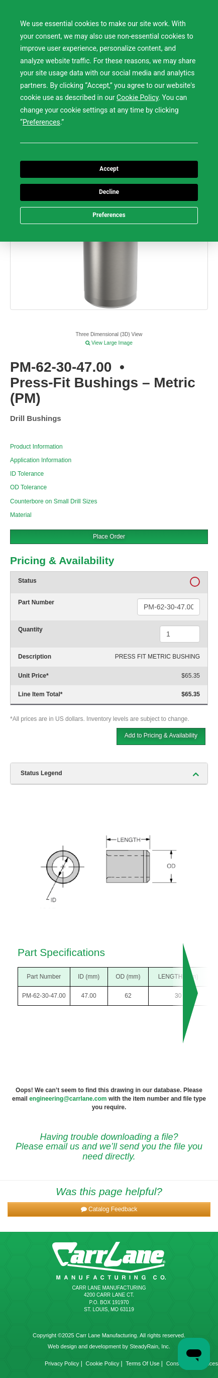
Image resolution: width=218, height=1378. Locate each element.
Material (21, 514)
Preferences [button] (41, 122)
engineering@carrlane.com (67, 1098)
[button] (109, 1209)
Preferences (109, 215)
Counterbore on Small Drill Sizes (53, 501)
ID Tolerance (27, 473)
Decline (109, 191)
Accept (109, 168)
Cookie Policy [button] (137, 97)
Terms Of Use (142, 1363)
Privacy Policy (62, 1363)
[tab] (109, 773)
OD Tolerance (28, 487)
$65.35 (190, 675)
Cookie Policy (103, 1363)
